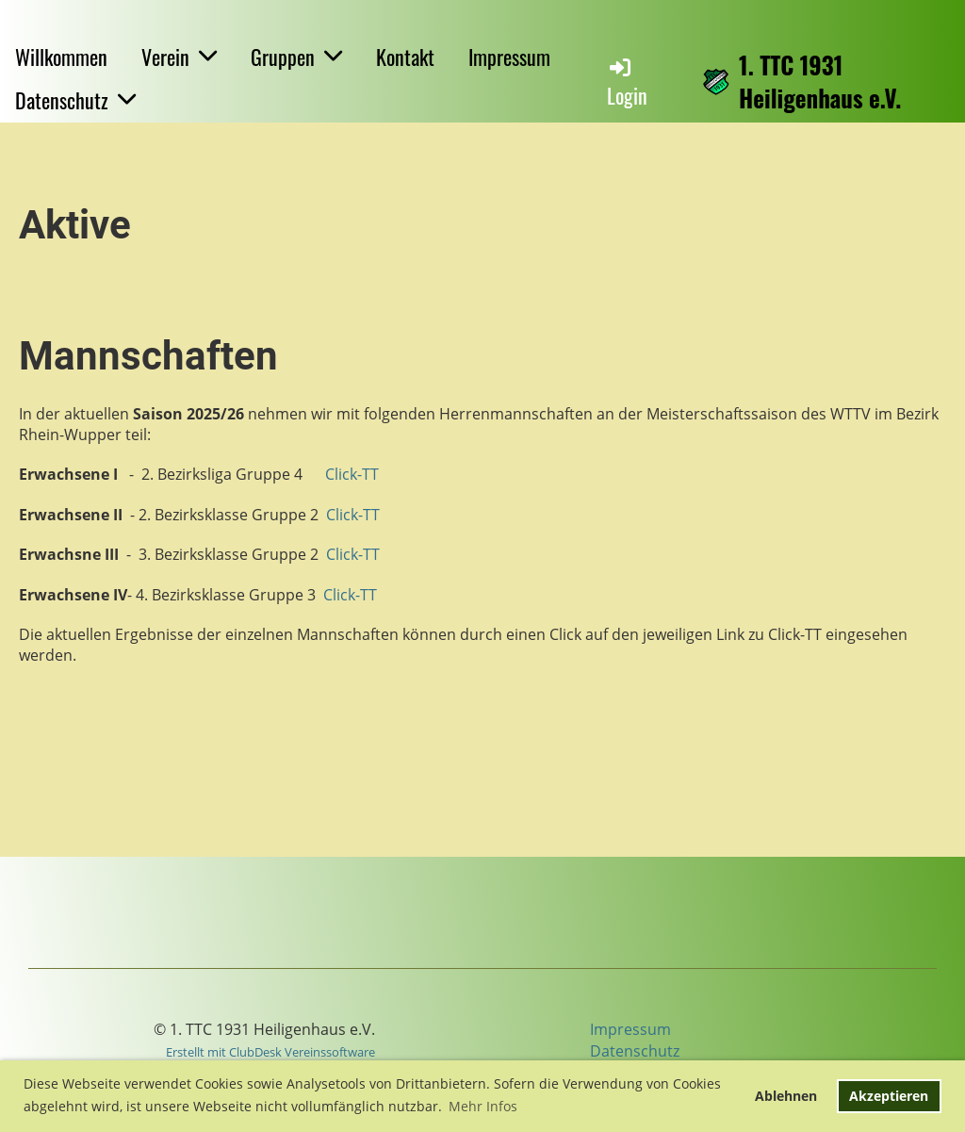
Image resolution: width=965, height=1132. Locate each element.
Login (627, 82)
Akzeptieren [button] (888, 1096)
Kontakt (405, 56)
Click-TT (352, 474)
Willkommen (61, 56)
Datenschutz (75, 100)
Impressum (509, 56)
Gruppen (296, 56)
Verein (179, 56)
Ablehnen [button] (786, 1096)
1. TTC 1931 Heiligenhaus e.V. (820, 81)
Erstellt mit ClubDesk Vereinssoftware (270, 1051)
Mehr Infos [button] (483, 1106)
